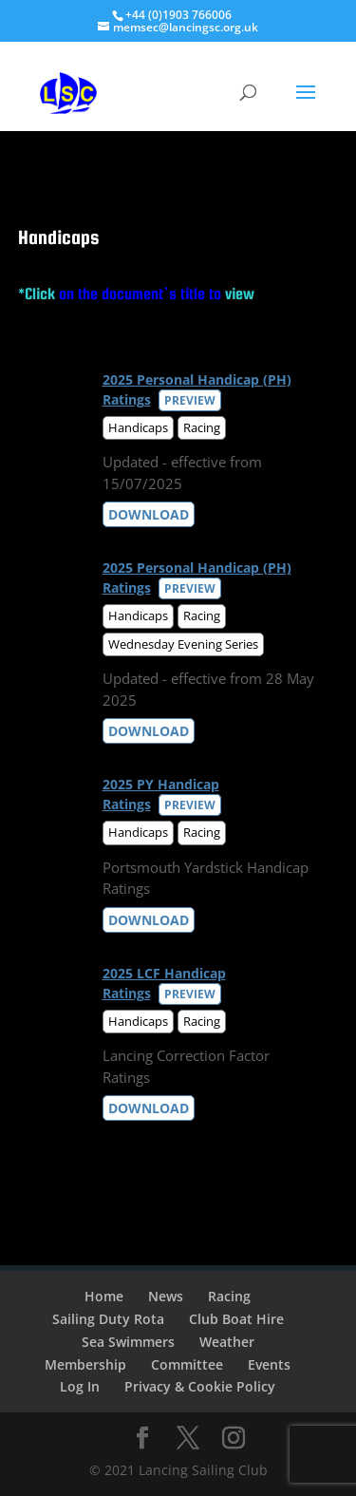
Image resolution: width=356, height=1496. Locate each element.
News (165, 1296)
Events (269, 1364)
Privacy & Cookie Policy (199, 1386)
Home (103, 1296)
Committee (187, 1364)
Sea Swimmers (128, 1342)
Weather (226, 1342)
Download (148, 514)
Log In (80, 1386)
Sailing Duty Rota (108, 1319)
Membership (85, 1364)
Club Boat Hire (236, 1319)
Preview (189, 400)
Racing (229, 1296)
